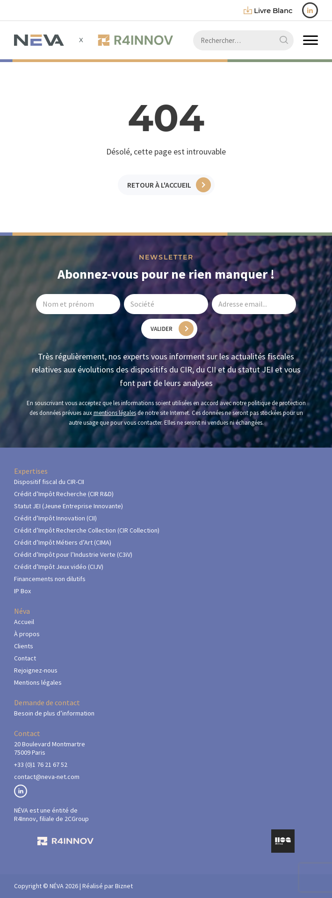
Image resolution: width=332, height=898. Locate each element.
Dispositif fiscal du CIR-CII (49, 481)
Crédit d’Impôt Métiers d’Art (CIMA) (62, 542)
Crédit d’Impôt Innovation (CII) (55, 518)
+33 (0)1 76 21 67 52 (40, 764)
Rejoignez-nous (36, 670)
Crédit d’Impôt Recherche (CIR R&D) (64, 494)
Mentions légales (38, 682)
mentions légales (115, 413)
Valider (162, 329)
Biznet (124, 886)
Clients (23, 646)
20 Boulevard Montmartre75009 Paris (49, 748)
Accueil (24, 621)
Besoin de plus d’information (54, 713)
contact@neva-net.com (46, 776)
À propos (27, 634)
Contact (25, 658)
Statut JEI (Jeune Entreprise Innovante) (68, 506)
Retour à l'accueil (159, 184)
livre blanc (268, 10)
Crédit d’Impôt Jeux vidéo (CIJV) (58, 566)
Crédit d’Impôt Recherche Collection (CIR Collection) (86, 530)
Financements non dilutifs (50, 579)
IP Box (22, 591)
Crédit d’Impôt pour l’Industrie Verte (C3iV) (73, 554)
